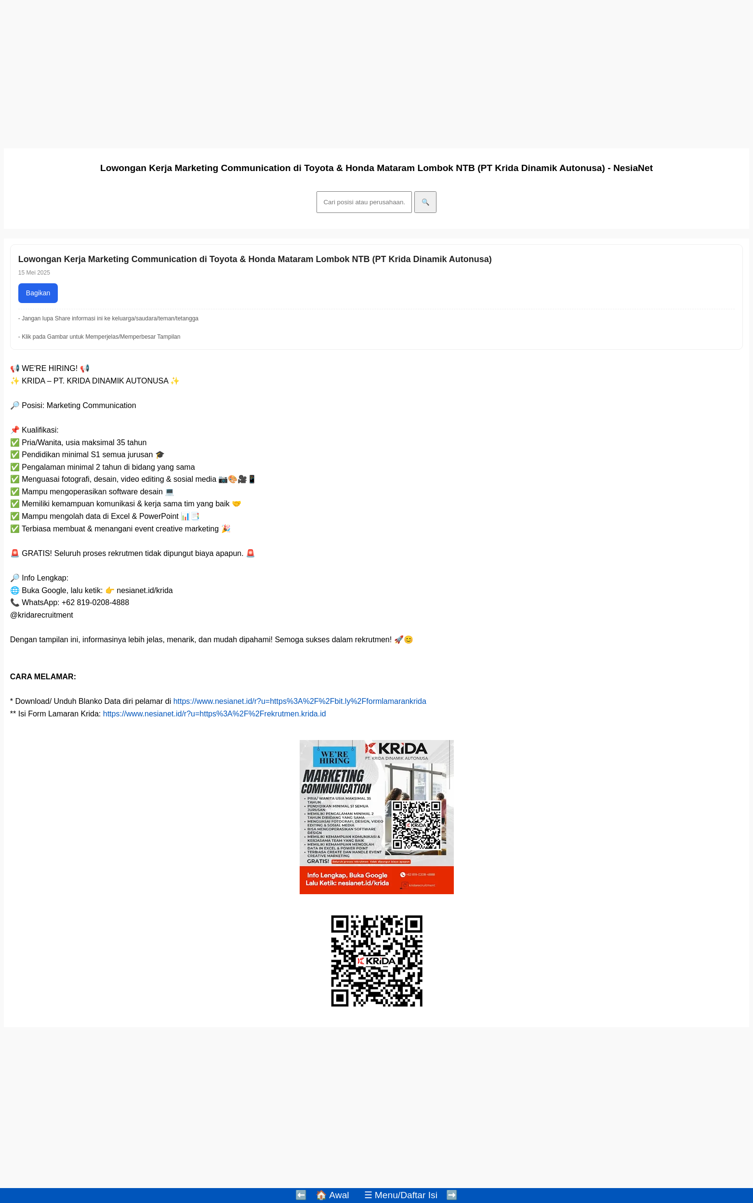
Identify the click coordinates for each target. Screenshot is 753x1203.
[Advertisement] (293, 71)
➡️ (452, 1195)
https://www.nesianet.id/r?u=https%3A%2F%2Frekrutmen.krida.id (214, 714)
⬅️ (301, 1195)
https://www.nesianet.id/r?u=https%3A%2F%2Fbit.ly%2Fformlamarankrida (299, 701)
